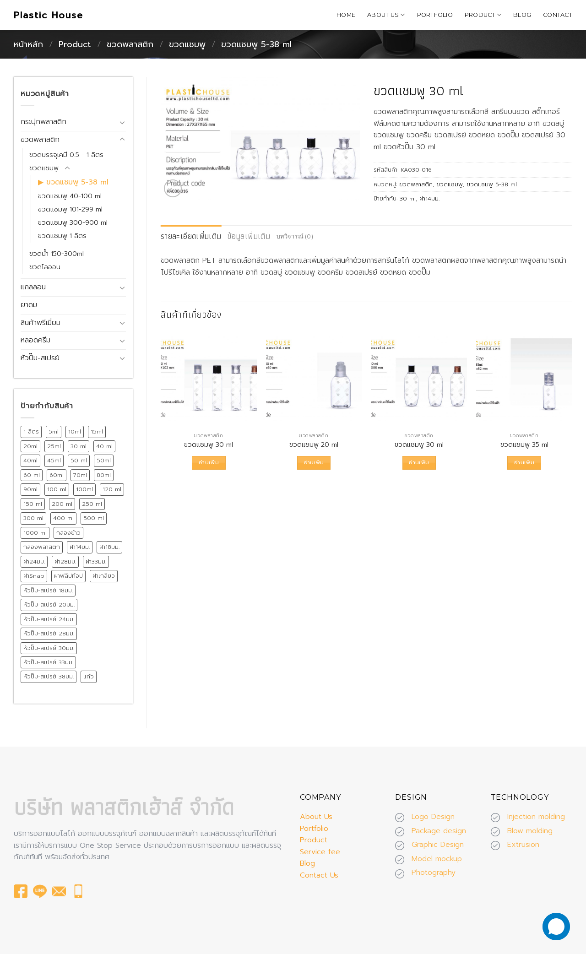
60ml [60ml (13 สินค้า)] (56, 475)
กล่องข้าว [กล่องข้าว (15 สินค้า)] (68, 532)
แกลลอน (33, 287)
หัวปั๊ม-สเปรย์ (40, 357)
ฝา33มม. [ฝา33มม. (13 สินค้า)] (96, 561)
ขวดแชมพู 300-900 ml (73, 222)
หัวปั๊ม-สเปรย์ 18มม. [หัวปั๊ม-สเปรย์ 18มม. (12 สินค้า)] (48, 590)
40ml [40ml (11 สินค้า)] (30, 460)
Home (345, 14)
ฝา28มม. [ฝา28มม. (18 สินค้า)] (65, 561)
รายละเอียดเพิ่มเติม (191, 236)
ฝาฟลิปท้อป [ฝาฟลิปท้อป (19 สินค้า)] (68, 575)
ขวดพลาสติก (130, 44)
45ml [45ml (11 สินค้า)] (54, 460)
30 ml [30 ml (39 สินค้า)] (79, 446)
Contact (557, 14)
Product (483, 15)
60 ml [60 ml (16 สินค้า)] (31, 475)
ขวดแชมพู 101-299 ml (70, 209)
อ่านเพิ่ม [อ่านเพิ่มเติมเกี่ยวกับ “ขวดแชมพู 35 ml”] (524, 462)
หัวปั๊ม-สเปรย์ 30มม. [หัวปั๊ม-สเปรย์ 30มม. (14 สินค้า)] (48, 648)
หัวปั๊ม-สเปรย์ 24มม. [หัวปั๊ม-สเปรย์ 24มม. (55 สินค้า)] (48, 619)
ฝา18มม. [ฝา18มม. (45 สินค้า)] (109, 546)
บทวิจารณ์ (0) (295, 236)
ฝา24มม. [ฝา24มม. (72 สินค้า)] (34, 561)
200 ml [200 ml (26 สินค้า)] (62, 503)
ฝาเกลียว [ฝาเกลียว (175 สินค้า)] (103, 575)
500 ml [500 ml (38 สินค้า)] (93, 518)
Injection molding (536, 816)
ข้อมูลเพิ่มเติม (249, 236)
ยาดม (29, 304)
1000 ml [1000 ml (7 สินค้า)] (35, 532)
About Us (386, 15)
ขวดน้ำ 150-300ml (56, 254)
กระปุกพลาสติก (43, 121)
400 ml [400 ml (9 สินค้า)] (63, 518)
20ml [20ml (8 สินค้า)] (30, 446)
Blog (522, 14)
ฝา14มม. (429, 198)
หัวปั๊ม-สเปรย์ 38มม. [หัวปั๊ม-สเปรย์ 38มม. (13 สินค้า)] (48, 676)
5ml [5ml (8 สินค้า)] (54, 431)
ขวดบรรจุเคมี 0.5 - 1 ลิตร (66, 155)
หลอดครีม (35, 340)
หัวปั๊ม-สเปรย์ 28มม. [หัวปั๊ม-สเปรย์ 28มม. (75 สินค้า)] (48, 633)
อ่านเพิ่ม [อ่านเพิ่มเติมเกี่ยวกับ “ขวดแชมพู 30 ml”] (209, 462)
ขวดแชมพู (187, 44)
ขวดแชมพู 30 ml (208, 444)
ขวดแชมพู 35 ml (524, 444)
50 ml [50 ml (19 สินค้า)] (79, 460)
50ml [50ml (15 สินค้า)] (104, 460)
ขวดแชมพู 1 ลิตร (62, 236)
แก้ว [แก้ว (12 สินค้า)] (88, 676)
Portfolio (435, 14)
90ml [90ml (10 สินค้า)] (30, 489)
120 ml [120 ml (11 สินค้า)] (112, 489)
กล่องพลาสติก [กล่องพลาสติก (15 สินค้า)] (41, 546)
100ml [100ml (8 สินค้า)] (84, 489)
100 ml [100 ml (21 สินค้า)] (56, 489)
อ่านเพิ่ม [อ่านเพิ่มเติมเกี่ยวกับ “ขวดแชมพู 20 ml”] (314, 462)
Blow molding (530, 830)
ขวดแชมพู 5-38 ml (256, 44)
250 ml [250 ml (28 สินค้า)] (92, 503)
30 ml (408, 198)
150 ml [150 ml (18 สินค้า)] (32, 503)
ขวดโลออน (44, 267)
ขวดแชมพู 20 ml (313, 444)
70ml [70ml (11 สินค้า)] (80, 475)
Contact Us (319, 875)
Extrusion (523, 844)
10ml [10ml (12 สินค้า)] (74, 431)
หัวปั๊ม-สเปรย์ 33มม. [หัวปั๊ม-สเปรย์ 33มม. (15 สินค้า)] (48, 662)
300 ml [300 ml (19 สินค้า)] (33, 518)
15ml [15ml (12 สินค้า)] (97, 431)
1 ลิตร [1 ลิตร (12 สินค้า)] (31, 431)
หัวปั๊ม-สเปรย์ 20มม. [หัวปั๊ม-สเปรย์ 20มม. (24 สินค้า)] (49, 604)
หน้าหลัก (28, 44)
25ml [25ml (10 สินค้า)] (54, 446)
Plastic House (48, 15)
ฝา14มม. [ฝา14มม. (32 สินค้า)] (80, 546)
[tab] (191, 236)
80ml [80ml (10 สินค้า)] (104, 475)
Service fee (320, 851)
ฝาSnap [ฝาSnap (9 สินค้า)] (33, 575)
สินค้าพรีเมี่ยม (40, 322)
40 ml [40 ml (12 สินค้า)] (104, 446)
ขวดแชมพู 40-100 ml (70, 196)
